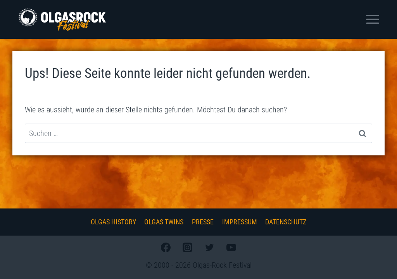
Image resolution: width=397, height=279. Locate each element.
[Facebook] (166, 247)
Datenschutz (285, 222)
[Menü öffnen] (372, 19)
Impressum (239, 222)
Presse (203, 222)
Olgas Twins (163, 222)
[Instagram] (187, 247)
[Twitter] (209, 247)
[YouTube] (231, 247)
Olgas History (113, 222)
